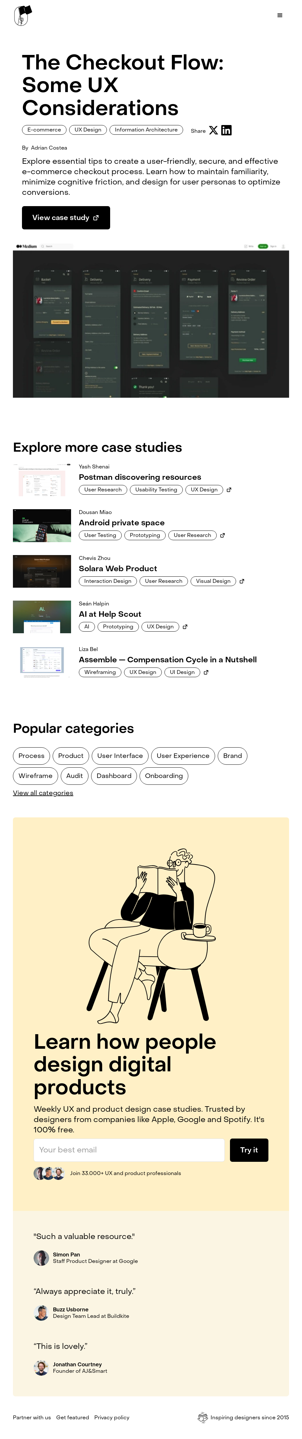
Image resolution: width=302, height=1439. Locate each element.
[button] (280, 15)
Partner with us (32, 1417)
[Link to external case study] (229, 490)
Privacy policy (112, 1417)
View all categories (43, 793)
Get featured (72, 1417)
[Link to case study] (42, 480)
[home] (23, 15)
